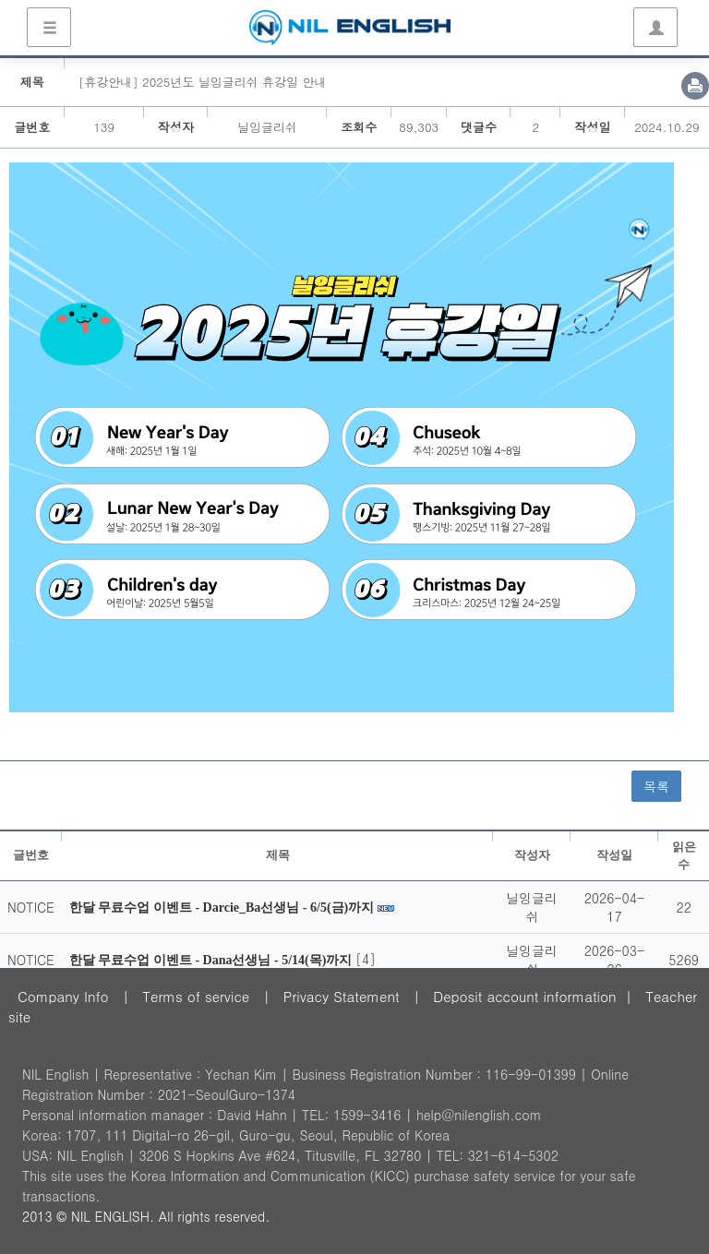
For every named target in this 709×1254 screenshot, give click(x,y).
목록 (656, 786)
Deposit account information (524, 996)
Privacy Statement (341, 996)
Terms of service (195, 996)
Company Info (63, 996)
